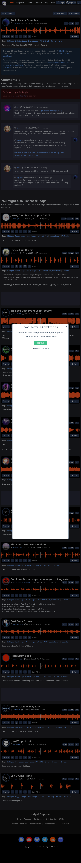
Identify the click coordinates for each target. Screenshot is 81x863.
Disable (40, 343)
